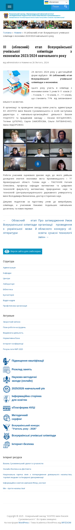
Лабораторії (8, 284)
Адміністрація (9, 267)
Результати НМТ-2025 (13, 349)
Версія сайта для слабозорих (23, 251)
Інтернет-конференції (13, 343)
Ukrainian (52, 2)
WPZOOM (66, 522)
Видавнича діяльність (13, 332)
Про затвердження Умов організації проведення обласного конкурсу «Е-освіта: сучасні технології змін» (55, 229)
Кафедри (7, 273)
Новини (18, 32)
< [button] (7, 24)
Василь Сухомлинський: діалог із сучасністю (23, 463)
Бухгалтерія (8, 295)
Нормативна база (11, 338)
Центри (6, 278)
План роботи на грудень (14, 327)
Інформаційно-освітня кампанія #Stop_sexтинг (24, 483)
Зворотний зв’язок (11, 321)
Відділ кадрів (9, 300)
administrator (12, 62)
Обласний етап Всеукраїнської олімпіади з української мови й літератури (20, 227)
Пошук (65, 6)
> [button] (68, 24)
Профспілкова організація (15, 305)
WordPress (23, 522)
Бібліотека (8, 289)
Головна (7, 32)
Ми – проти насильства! (14, 488)
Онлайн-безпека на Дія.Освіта (17, 469)
